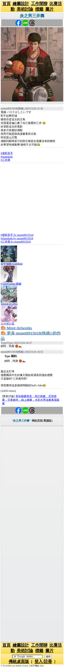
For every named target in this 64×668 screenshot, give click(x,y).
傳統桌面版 (19, 661)
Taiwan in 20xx (9, 303)
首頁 (6, 3)
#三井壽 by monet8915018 (16, 241)
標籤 (39, 9)
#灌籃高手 (7, 153)
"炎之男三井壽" (21, 420)
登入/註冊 (43, 661)
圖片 (49, 9)
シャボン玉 (7, 323)
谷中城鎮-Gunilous (12, 263)
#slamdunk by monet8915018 (17, 238)
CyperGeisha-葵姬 (11, 283)
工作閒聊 (39, 3)
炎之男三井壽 (32, 16)
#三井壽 (5, 159)
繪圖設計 (21, 3)
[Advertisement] (32, 197)
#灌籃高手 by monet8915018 (17, 235)
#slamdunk (7, 156)
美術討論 (25, 9)
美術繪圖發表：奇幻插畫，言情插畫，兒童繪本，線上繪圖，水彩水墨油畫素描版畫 (30, 400)
